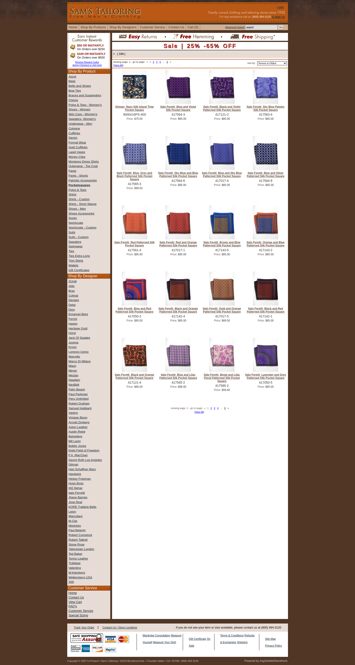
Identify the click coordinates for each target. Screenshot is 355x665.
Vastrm (73, 412)
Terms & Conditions (232, 635)
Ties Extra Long (79, 256)
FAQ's (73, 606)
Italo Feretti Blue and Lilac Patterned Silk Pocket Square (178, 376)
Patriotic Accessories (83, 180)
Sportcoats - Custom (82, 227)
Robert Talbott (78, 539)
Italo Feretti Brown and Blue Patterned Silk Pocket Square (222, 244)
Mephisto (75, 525)
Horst (72, 333)
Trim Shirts (76, 260)
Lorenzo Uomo (79, 351)
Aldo (72, 286)
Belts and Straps (80, 86)
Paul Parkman (78, 394)
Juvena (74, 342)
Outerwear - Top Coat (83, 166)
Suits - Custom (79, 237)
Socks (73, 218)
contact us (176, 27)
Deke (72, 305)
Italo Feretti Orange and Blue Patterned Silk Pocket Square (265, 244)
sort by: (251, 63)
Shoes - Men (77, 208)
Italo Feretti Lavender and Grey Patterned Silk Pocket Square (265, 376)
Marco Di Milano (80, 361)
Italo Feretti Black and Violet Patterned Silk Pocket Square (222, 108)
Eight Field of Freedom (84, 450)
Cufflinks (74, 133)
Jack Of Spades (79, 337)
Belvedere (75, 436)
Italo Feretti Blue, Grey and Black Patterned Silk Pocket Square (134, 176)
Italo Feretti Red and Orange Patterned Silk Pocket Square (178, 244)
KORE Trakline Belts (82, 507)
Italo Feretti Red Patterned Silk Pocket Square (134, 244)
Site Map (270, 639)
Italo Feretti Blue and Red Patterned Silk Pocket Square (135, 310)
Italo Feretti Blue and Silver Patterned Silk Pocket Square (266, 174)
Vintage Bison (78, 417)
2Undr (73, 281)
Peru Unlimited (79, 398)
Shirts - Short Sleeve (83, 204)
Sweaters (75, 242)
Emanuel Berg (78, 314)
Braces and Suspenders (85, 95)
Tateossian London (81, 549)
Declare (74, 300)
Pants (73, 171)
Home (73, 593)
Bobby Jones (77, 446)
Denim (73, 137)
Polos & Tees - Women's (85, 105)
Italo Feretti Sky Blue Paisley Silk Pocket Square (266, 108)
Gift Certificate (197, 639)
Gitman (74, 464)
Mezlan (74, 375)
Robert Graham (79, 403)
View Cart (75, 602)
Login (280, 7)
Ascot (72, 76)
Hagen (73, 323)
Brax (72, 290)
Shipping (242, 642)
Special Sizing (78, 615)
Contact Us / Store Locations (120, 627)
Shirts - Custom (79, 199)
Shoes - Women (80, 109)
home (73, 27)
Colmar (74, 295)
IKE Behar (76, 488)
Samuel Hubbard (80, 408)
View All (118, 65)
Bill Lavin (75, 441)
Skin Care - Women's (83, 114)
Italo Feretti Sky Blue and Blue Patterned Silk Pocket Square (178, 174)
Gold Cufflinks (78, 147)
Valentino (75, 568)
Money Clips (77, 156)
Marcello (74, 356)
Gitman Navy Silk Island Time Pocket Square (134, 108)
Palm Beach (77, 389)
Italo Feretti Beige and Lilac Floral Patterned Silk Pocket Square (222, 378)
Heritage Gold (78, 328)
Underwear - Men (80, 123)
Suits (72, 232)
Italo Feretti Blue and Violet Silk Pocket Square (178, 108)
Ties (71, 251)
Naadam (74, 380)
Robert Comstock (80, 535)
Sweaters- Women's (82, 119)
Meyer (73, 370)
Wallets (74, 265)
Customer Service (152, 27)
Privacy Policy (273, 645)
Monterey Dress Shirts (84, 161)
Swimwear (76, 246)
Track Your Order (84, 627)
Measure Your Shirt (164, 642)
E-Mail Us (278, 17)
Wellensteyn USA (80, 577)
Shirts (73, 194)
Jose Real (75, 502)
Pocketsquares (79, 185)
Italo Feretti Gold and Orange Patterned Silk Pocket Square (222, 310)
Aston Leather (78, 427)
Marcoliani (76, 516)
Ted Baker (75, 553)
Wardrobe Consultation (156, 635)
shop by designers (123, 27)
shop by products (93, 27)
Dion (72, 309)
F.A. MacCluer (78, 455)
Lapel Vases (77, 152)
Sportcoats (76, 222)
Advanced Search (235, 27)
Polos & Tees (77, 190)
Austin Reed (77, 431)
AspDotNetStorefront (273, 661)
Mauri (72, 366)
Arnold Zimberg (79, 422)
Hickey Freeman (80, 478)
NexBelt (74, 384)
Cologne (74, 128)
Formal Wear (77, 142)
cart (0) (192, 27)
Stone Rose (77, 544)
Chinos (73, 100)
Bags (72, 81)
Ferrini (73, 319)
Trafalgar (75, 563)
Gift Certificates (79, 270)
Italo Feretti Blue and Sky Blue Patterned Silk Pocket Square (222, 174)
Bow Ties (75, 90)
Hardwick (75, 474)
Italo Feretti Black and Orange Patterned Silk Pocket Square (178, 310)
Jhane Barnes (78, 497)
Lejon (72, 511)
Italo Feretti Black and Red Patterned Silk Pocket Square (266, 310)
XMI (71, 582)
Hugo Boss (76, 483)
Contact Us (76, 597)
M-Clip (73, 521)
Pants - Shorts (78, 175)
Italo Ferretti (77, 492)
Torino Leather (78, 558)
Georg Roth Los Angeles (85, 460)
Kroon (73, 347)
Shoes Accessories (81, 213)
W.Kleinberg (77, 572)
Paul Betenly (77, 530)
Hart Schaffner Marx (82, 469)
